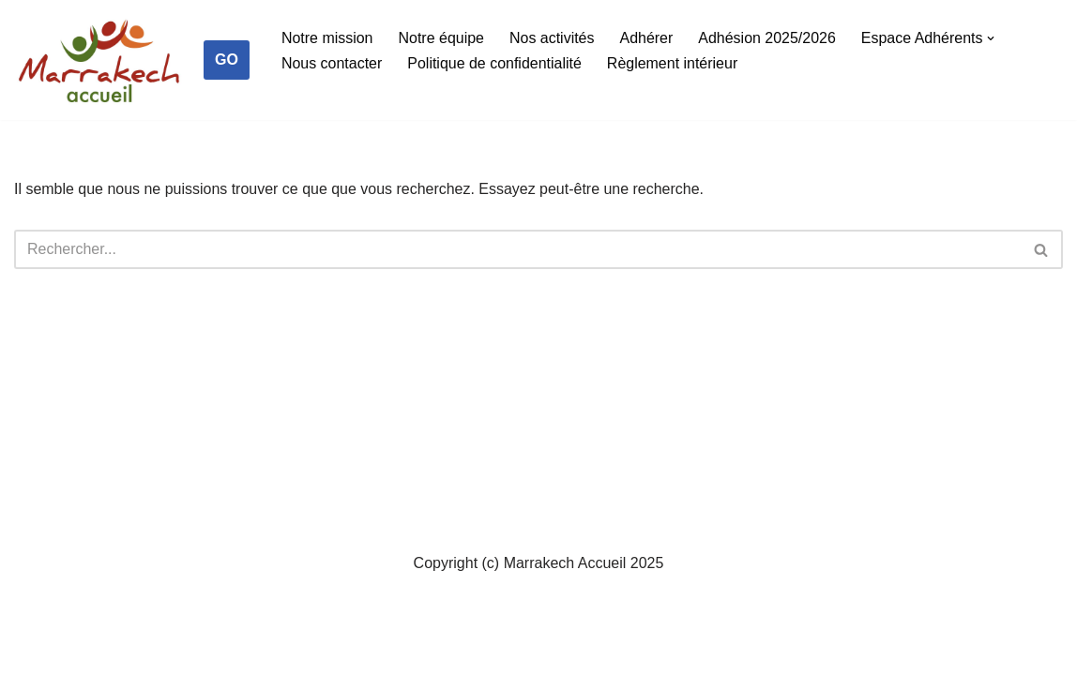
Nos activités (552, 38)
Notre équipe (442, 38)
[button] (992, 38)
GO (226, 60)
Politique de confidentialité (495, 63)
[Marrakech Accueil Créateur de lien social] (99, 64)
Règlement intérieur (672, 63)
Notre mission (327, 38)
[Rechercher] (517, 249)
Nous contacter (332, 63)
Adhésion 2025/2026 (768, 38)
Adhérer (647, 38)
